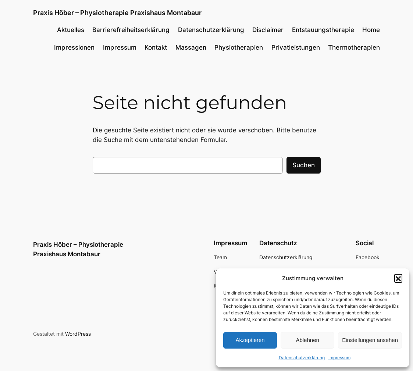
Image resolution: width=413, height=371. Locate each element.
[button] (398, 278)
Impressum (339, 357)
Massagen (190, 47)
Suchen (303, 165)
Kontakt (156, 47)
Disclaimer (268, 29)
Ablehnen (307, 340)
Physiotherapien (238, 47)
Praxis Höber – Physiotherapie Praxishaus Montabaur (117, 12)
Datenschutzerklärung (302, 357)
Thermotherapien (354, 47)
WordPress (78, 334)
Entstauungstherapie (323, 29)
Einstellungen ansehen (370, 340)
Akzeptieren (249, 340)
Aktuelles (70, 29)
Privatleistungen (295, 47)
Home (371, 29)
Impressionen (74, 47)
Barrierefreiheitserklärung (131, 29)
